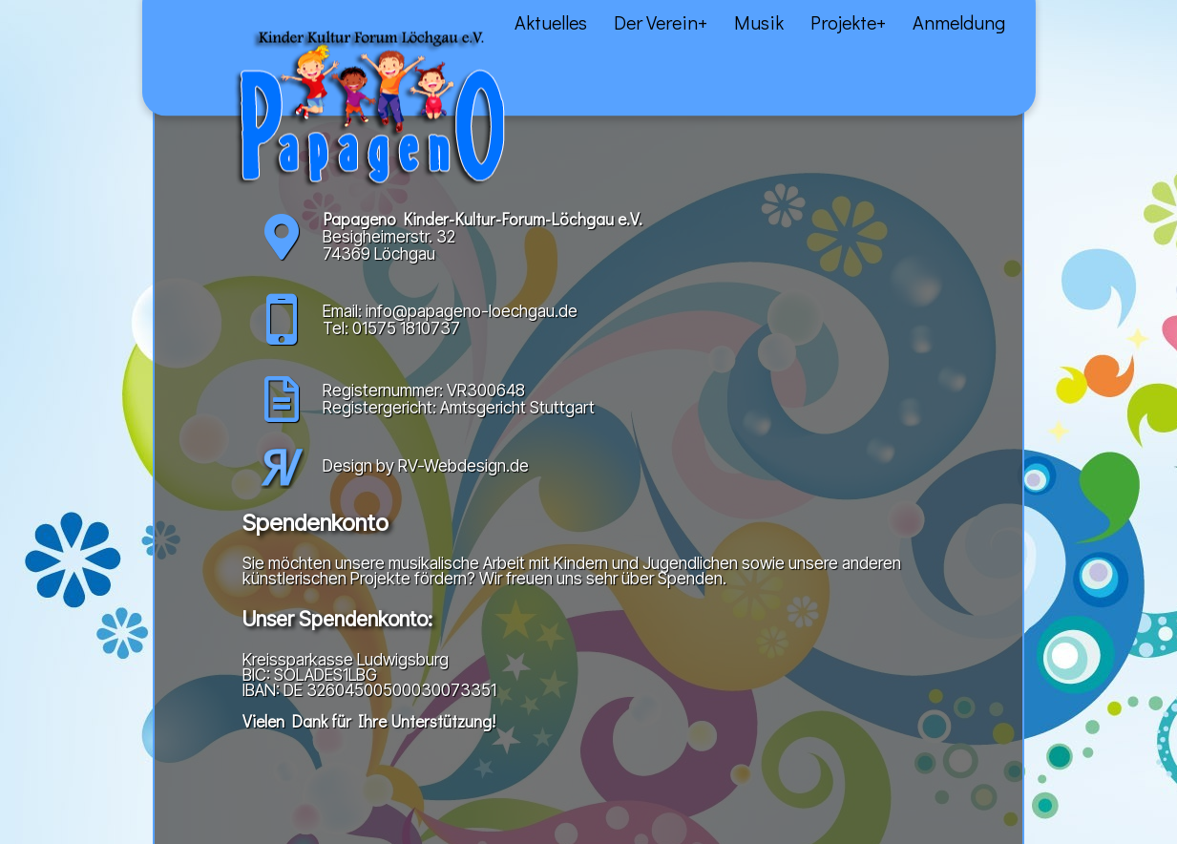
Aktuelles (71, 39)
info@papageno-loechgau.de (472, 311)
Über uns (140, 39)
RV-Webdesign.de (463, 465)
